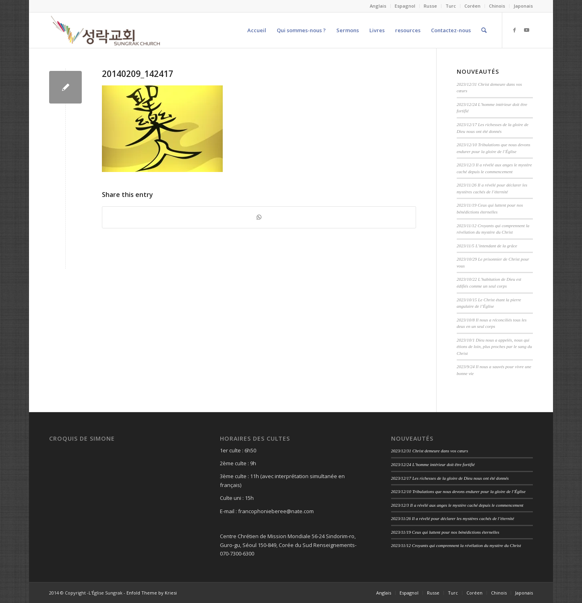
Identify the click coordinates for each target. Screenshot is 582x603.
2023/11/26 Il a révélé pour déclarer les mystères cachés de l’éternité (452, 518)
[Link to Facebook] (515, 30)
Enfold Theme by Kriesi (151, 593)
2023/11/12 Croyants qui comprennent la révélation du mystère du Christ (456, 545)
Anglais (378, 6)
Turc (450, 6)
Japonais (523, 6)
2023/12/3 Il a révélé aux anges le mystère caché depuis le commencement (457, 505)
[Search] (484, 30)
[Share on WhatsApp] (258, 217)
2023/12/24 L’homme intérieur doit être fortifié (433, 464)
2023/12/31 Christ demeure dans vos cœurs (429, 450)
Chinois (497, 6)
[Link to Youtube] (527, 30)
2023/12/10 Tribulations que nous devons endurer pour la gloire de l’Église (458, 491)
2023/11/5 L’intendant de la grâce (487, 245)
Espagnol (405, 6)
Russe (430, 6)
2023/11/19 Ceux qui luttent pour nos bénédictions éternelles (445, 532)
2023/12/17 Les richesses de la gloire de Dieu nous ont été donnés (450, 478)
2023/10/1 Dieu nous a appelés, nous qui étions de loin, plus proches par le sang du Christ (494, 347)
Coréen (472, 6)
